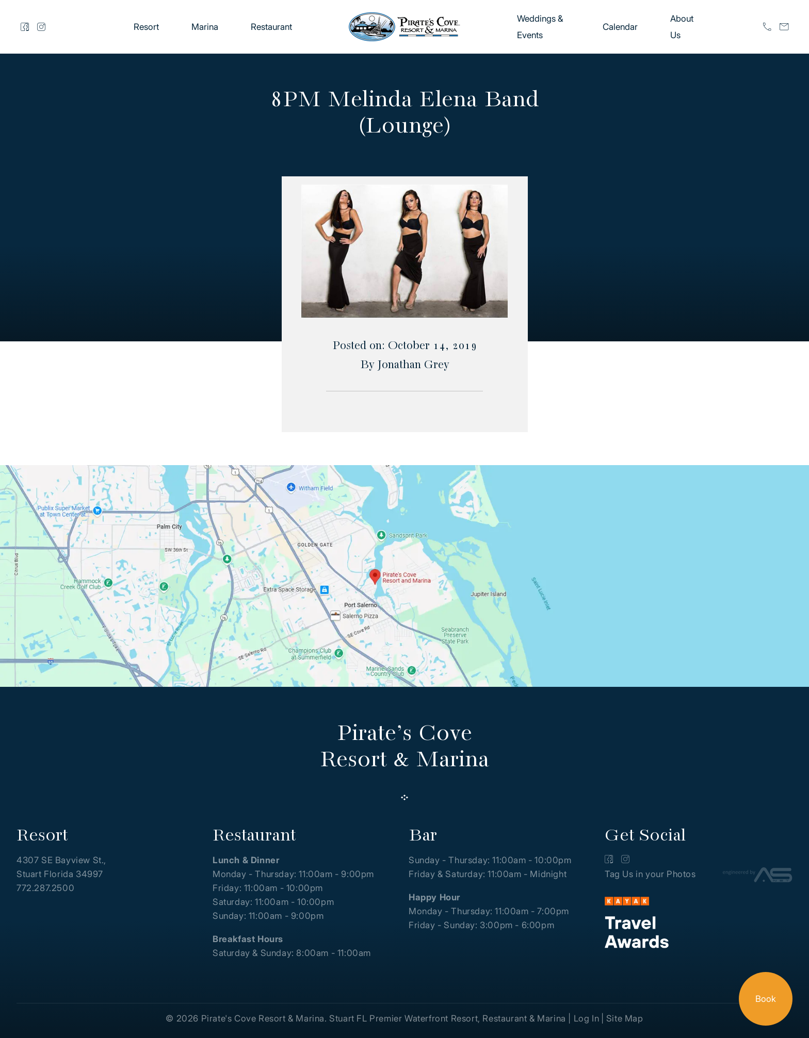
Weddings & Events (540, 26)
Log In (587, 1018)
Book (765, 999)
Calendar (620, 27)
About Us (681, 26)
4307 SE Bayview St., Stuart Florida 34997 (61, 867)
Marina (204, 27)
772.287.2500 (45, 888)
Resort (146, 27)
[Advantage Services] (757, 876)
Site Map (624, 1018)
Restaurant (271, 27)
